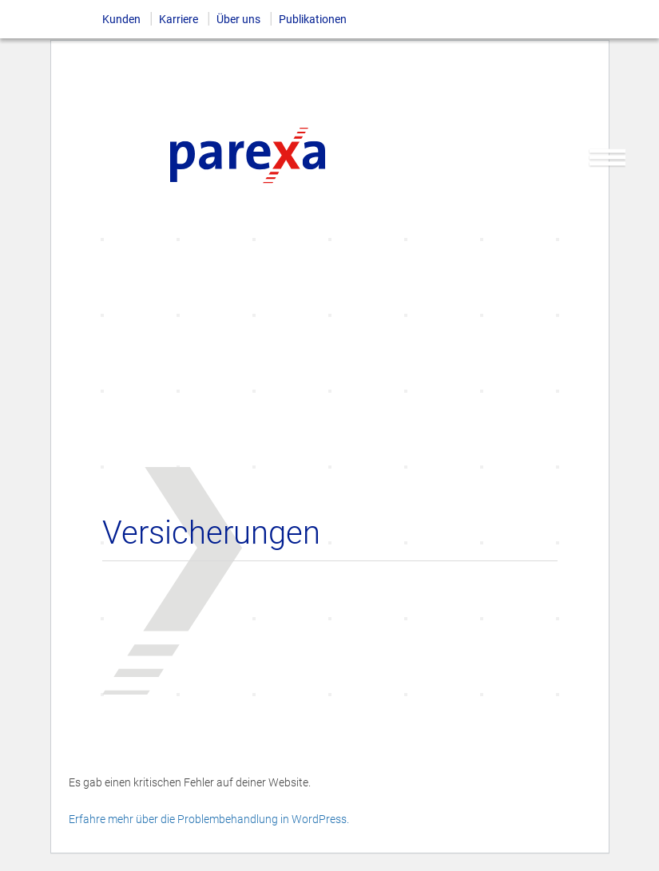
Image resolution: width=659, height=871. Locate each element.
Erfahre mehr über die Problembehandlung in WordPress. (209, 819)
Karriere (178, 19)
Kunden (121, 19)
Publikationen (313, 19)
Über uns (238, 19)
